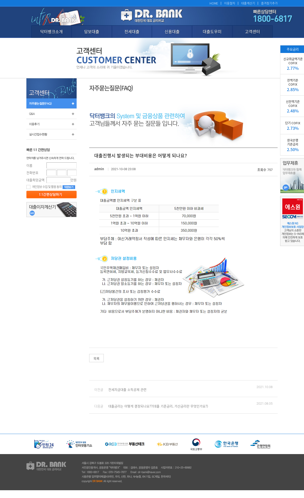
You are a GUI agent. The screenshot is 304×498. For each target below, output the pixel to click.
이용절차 (229, 3)
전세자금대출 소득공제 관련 (127, 389)
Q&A (51, 114)
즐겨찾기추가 (269, 3)
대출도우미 (212, 31)
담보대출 (91, 31)
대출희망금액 (35, 179)
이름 (29, 165)
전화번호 (32, 172)
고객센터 (252, 31)
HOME (214, 3)
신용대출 (172, 31)
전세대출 (131, 31)
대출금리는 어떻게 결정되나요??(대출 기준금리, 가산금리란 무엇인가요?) (158, 406)
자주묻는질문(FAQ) (51, 103)
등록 (51, 195)
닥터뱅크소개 (51, 31)
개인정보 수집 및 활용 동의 (44, 186)
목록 (96, 358)
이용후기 (51, 124)
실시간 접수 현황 (51, 134)
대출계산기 (248, 3)
